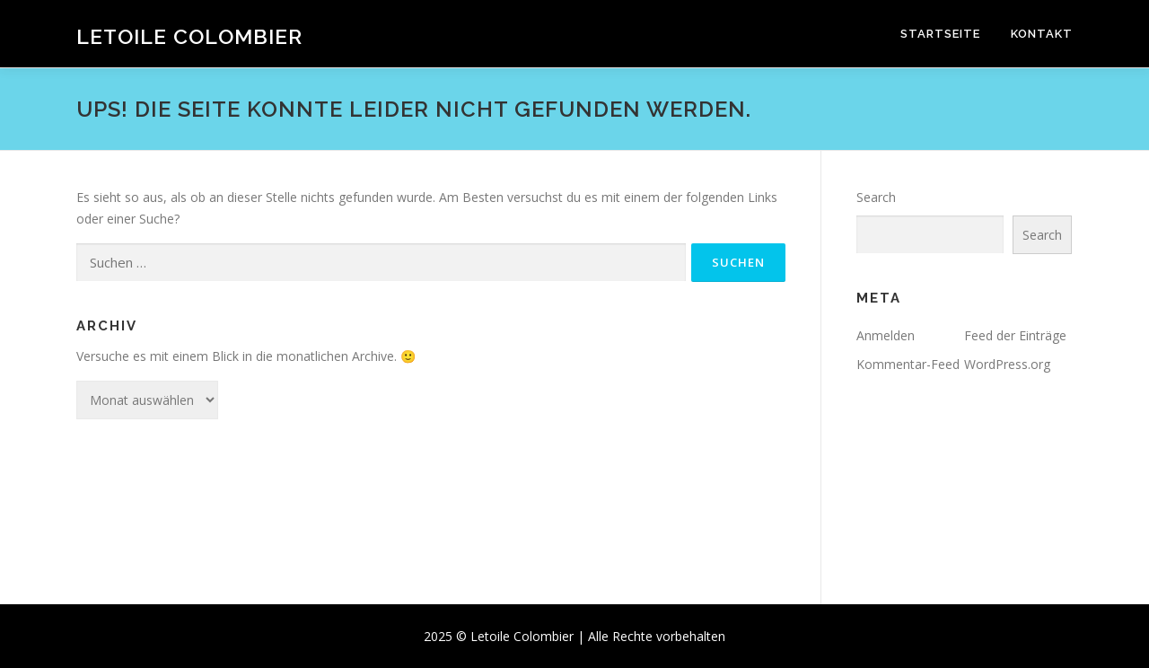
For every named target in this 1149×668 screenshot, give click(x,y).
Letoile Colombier (189, 36)
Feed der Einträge (1015, 335)
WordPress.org (1007, 364)
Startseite (940, 33)
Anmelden (885, 335)
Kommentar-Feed (908, 364)
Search (876, 197)
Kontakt (1042, 33)
